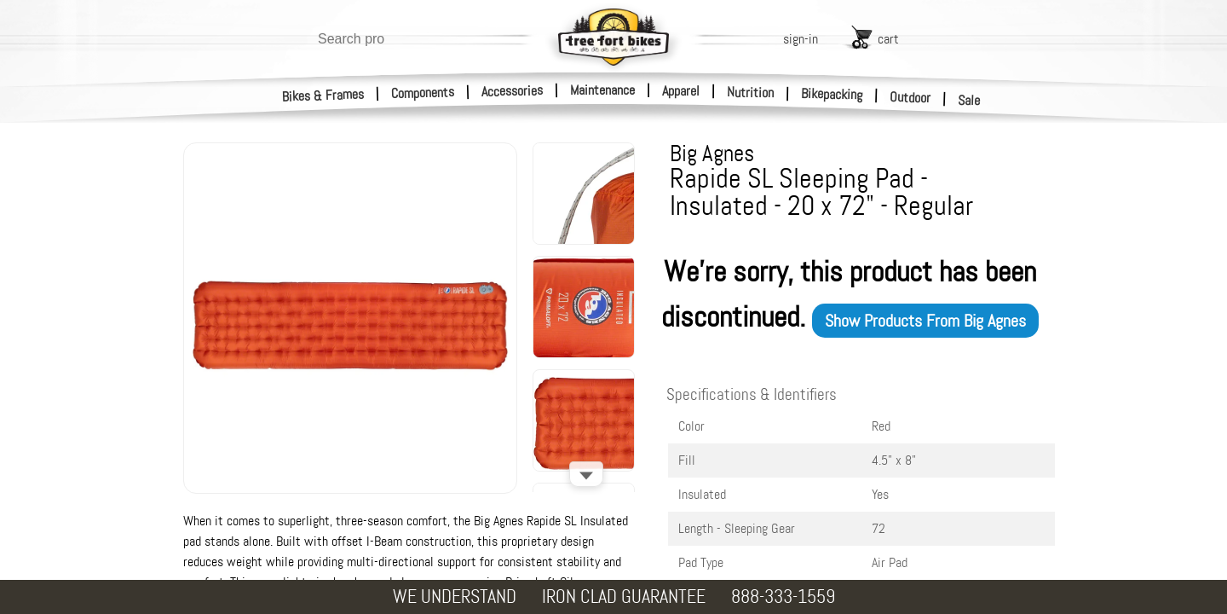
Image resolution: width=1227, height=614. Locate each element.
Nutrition (750, 92)
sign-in (800, 39)
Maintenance (602, 90)
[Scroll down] (586, 474)
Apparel (681, 91)
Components (423, 92)
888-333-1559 (783, 596)
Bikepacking (832, 94)
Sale (969, 100)
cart (888, 39)
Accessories (512, 91)
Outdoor (910, 97)
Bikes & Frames (323, 95)
